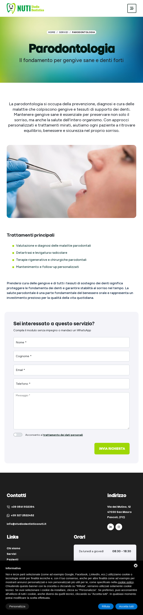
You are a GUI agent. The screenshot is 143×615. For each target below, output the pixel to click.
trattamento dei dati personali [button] (63, 435)
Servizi (63, 32)
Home (51, 32)
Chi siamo (13, 548)
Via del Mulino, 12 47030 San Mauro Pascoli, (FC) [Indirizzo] (119, 512)
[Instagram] (118, 527)
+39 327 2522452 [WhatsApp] (20, 515)
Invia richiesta (112, 448)
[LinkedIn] (110, 527)
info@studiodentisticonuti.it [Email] (26, 524)
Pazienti (12, 559)
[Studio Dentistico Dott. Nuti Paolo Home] (25, 8)
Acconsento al (54, 435)
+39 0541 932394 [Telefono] (20, 507)
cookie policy (126, 582)
